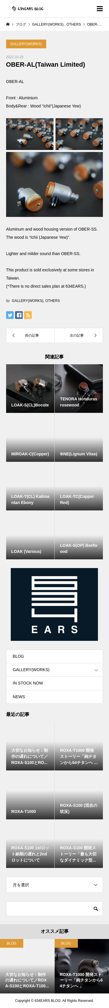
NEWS (19, 696)
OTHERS (52, 301)
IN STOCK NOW (28, 683)
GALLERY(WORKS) (26, 44)
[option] (27, 966)
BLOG (18, 656)
